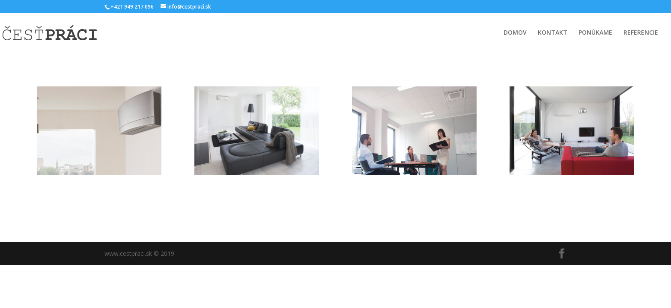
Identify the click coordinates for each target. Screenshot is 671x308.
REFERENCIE (640, 33)
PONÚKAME (595, 33)
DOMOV (515, 33)
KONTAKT (552, 33)
